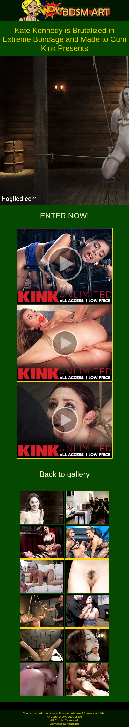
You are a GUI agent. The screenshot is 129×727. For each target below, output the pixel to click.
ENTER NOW (63, 215)
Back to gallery (64, 474)
